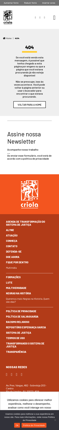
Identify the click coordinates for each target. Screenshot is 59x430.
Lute (9, 282)
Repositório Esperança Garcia (26, 327)
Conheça (11, 240)
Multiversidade (16, 287)
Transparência (16, 351)
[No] (55, 420)
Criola (8, 17)
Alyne (10, 230)
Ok (17, 425)
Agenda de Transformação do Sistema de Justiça (25, 223)
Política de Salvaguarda (22, 316)
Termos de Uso (15, 338)
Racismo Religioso (17, 321)
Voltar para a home (30, 104)
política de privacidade (36, 158)
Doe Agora (12, 256)
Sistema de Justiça (18, 332)
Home (7, 38)
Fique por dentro (17, 262)
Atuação (11, 235)
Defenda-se (14, 251)
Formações (13, 277)
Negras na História (18, 293)
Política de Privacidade (21, 311)
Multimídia (11, 267)
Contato (11, 246)
